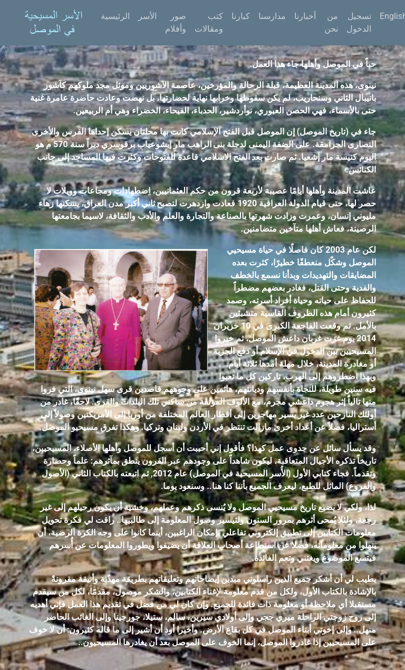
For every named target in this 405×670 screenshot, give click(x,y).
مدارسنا (272, 16)
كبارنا (241, 16)
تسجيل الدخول (358, 22)
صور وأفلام (175, 22)
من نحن (331, 22)
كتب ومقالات (209, 22)
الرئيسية (115, 16)
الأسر (147, 16)
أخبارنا (305, 16)
